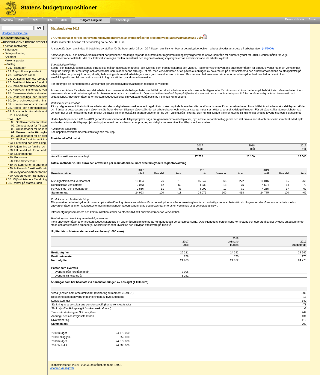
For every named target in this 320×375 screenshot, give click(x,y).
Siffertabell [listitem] (10, 49)
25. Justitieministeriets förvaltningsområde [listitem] (33, 82)
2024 (49, 20)
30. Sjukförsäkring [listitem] (19, 153)
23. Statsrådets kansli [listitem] (20, 75)
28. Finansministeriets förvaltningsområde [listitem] (33, 93)
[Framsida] (9, 8)
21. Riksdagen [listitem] (16, 67)
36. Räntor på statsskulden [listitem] (24, 183)
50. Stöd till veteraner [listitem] (21, 161)
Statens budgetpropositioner (59, 7)
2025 (35, 20)
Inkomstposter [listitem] (14, 60)
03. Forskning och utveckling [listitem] (26, 142)
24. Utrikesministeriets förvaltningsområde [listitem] (33, 78)
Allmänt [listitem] (10, 56)
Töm (24, 33)
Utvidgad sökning (12, 33)
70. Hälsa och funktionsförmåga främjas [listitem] (33, 168)
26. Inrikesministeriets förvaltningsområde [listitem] (33, 86)
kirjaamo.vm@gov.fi (62, 368)
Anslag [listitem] (9, 64)
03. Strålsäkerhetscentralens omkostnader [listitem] (37, 122)
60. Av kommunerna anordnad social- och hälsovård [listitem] (41, 164)
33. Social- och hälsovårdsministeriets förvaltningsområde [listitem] (43, 111)
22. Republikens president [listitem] (23, 71)
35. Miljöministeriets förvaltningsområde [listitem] (32, 179)
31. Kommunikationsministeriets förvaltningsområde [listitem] (39, 104)
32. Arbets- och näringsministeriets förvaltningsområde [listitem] (41, 107)
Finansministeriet (295, 19)
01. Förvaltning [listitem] (17, 115)
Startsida (7, 20)
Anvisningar (123, 20)
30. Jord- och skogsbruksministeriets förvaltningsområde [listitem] (42, 100)
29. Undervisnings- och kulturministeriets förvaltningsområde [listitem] (45, 96)
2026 (21, 20)
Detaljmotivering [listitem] (13, 53)
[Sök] (18, 28)
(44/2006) (268, 48)
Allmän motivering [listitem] (14, 46)
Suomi (312, 19)
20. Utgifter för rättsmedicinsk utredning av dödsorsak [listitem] (44, 139)
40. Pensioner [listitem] (17, 157)
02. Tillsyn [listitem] (14, 118)
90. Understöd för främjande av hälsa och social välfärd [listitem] (43, 175)
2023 (63, 20)
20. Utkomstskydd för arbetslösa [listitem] (28, 150)
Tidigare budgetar (91, 20)
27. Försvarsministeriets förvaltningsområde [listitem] (34, 89)
